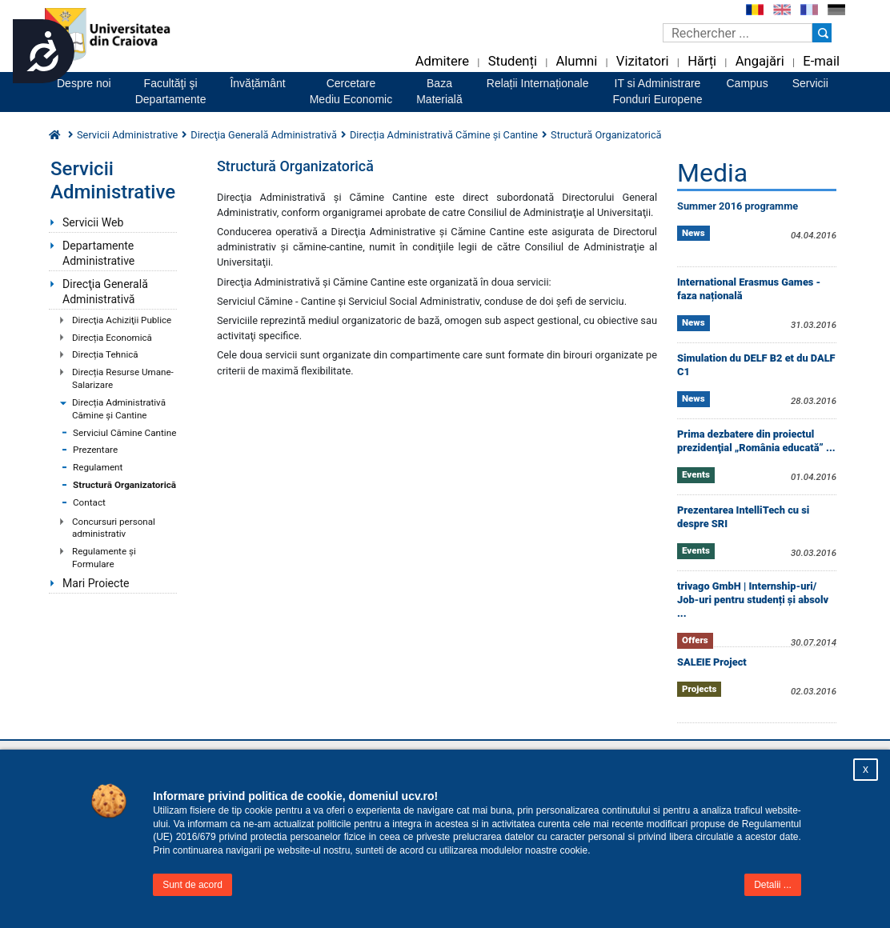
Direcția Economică (112, 337)
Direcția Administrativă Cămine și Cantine (119, 409)
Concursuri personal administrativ (113, 528)
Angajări (760, 61)
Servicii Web (92, 222)
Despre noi (84, 83)
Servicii (810, 83)
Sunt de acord (192, 884)
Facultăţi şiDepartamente (170, 91)
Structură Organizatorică (124, 484)
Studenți (512, 61)
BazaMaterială (439, 91)
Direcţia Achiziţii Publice (121, 320)
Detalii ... (773, 884)
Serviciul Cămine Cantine (124, 432)
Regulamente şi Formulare (104, 558)
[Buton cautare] (822, 32)
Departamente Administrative (98, 253)
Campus (747, 83)
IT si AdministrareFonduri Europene (657, 91)
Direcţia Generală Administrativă (105, 292)
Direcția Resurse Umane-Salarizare (123, 378)
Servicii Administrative (127, 135)
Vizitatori (642, 61)
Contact (89, 502)
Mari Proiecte (96, 583)
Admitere (442, 61)
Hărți (702, 61)
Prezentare (95, 449)
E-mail (821, 61)
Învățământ (257, 83)
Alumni (576, 61)
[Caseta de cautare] (737, 32)
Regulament (97, 467)
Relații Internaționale (538, 83)
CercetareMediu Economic (351, 91)
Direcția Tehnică (105, 354)
